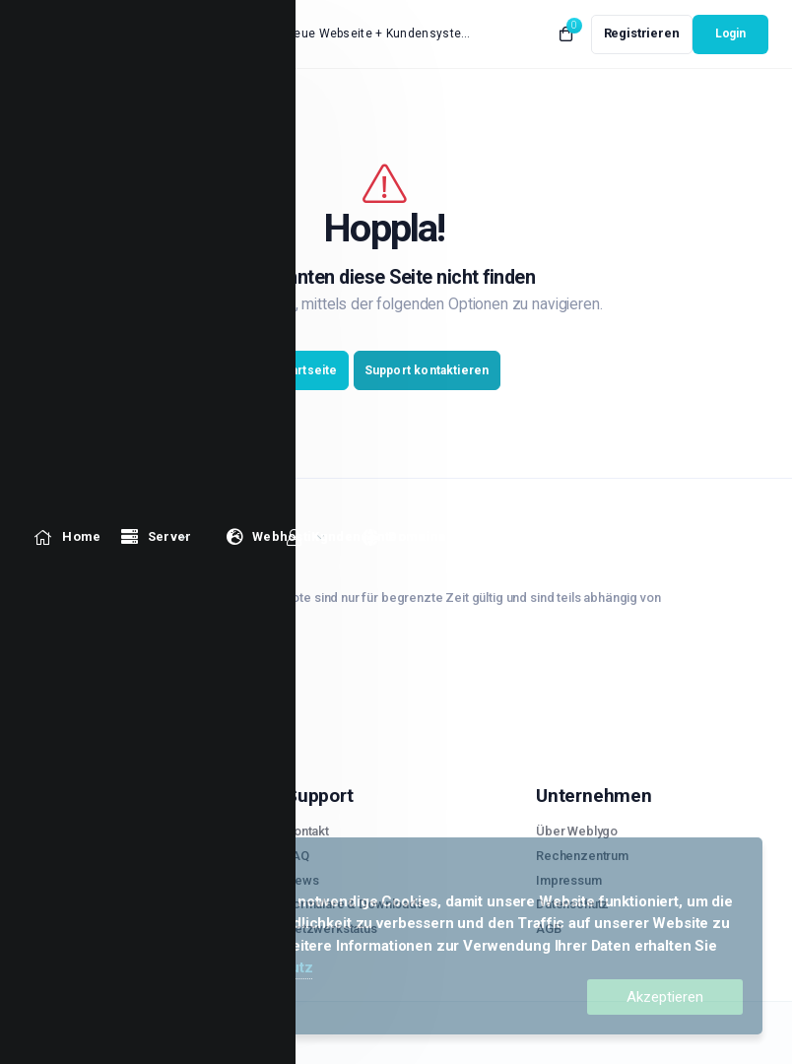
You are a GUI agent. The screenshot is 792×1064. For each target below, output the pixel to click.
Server (54, 831)
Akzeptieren (665, 997)
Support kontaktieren (427, 370)
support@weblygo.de (109, 685)
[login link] (730, 34)
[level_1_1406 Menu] (277, 101)
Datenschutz (269, 967)
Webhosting (69, 880)
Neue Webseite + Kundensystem (379, 33)
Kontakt (307, 831)
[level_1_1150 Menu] (156, 101)
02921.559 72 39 (90, 658)
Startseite (309, 370)
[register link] (642, 34)
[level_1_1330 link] (67, 101)
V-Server (60, 855)
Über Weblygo (577, 831)
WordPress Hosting (91, 904)
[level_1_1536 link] (501, 101)
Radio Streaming (82, 928)
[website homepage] (88, 34)
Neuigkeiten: (231, 35)
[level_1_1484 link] (404, 101)
